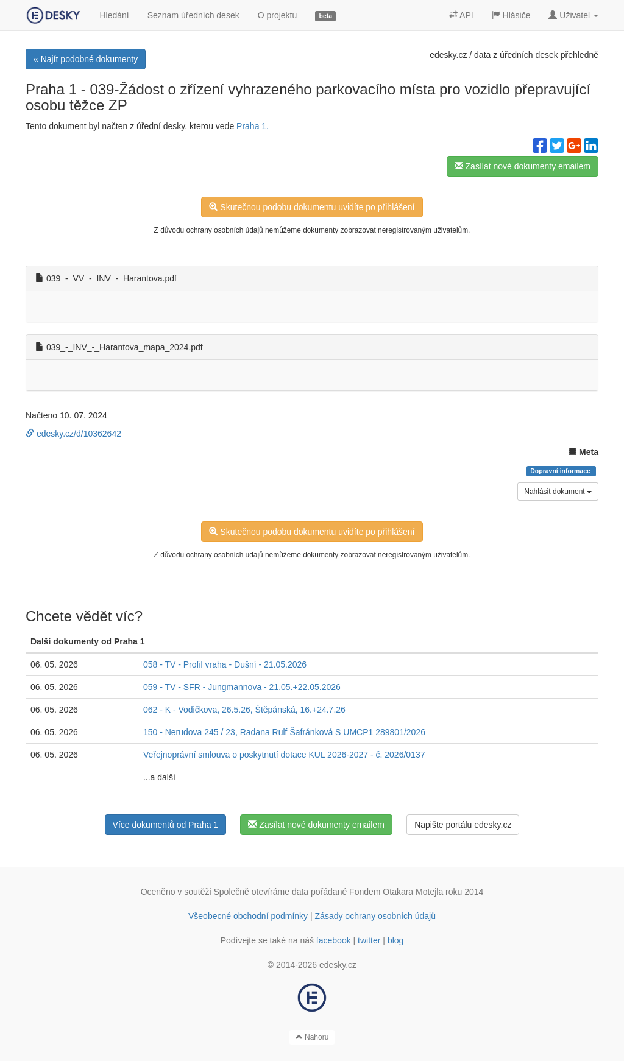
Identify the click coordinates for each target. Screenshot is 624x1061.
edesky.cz (448, 55)
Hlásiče (511, 15)
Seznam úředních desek (193, 15)
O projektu (277, 15)
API (461, 15)
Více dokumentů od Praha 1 (166, 825)
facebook (333, 940)
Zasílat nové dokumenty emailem (522, 166)
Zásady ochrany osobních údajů (375, 916)
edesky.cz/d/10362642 (73, 434)
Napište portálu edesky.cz (462, 825)
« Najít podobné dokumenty (86, 59)
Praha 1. (252, 126)
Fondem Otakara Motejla (396, 892)
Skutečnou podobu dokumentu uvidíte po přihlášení (311, 207)
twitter (369, 940)
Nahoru (312, 1037)
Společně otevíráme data (261, 892)
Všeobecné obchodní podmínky (248, 916)
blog (395, 940)
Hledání (114, 15)
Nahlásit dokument (558, 491)
